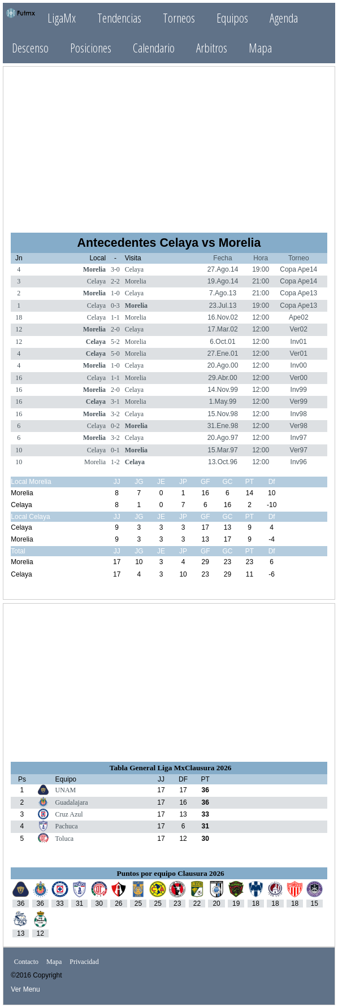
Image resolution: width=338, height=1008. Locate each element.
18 (18, 317)
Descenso (30, 48)
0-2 (115, 426)
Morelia (94, 269)
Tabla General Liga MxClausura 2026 (171, 767)
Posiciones (90, 48)
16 (18, 378)
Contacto (26, 962)
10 (18, 450)
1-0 (115, 293)
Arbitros (211, 48)
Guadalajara (71, 802)
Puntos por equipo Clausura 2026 (170, 873)
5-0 (115, 353)
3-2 (115, 414)
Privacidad (84, 962)
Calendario (154, 48)
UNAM (65, 790)
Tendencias (119, 18)
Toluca (64, 839)
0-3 (115, 305)
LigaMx (61, 18)
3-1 (115, 401)
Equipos (232, 18)
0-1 (115, 450)
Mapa (260, 48)
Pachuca (66, 826)
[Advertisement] (169, 144)
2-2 (115, 281)
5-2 (115, 342)
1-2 (115, 462)
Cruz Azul (69, 814)
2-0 (115, 329)
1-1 (115, 317)
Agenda (284, 18)
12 (18, 329)
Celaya (134, 269)
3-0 (115, 269)
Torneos (179, 18)
